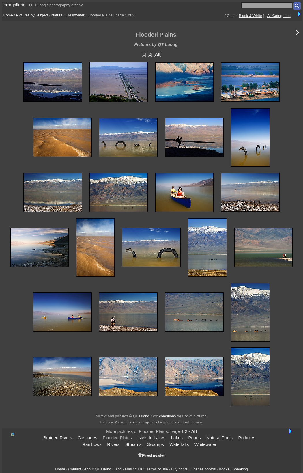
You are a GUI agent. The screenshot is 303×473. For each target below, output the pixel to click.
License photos (203, 469)
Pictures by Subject (32, 15)
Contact (74, 469)
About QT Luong (97, 469)
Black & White (250, 16)
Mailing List (134, 469)
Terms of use (157, 469)
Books (224, 469)
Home (8, 15)
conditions (167, 416)
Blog (118, 469)
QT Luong (141, 416)
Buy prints (179, 469)
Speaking (240, 469)
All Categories (279, 16)
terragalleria (13, 4)
